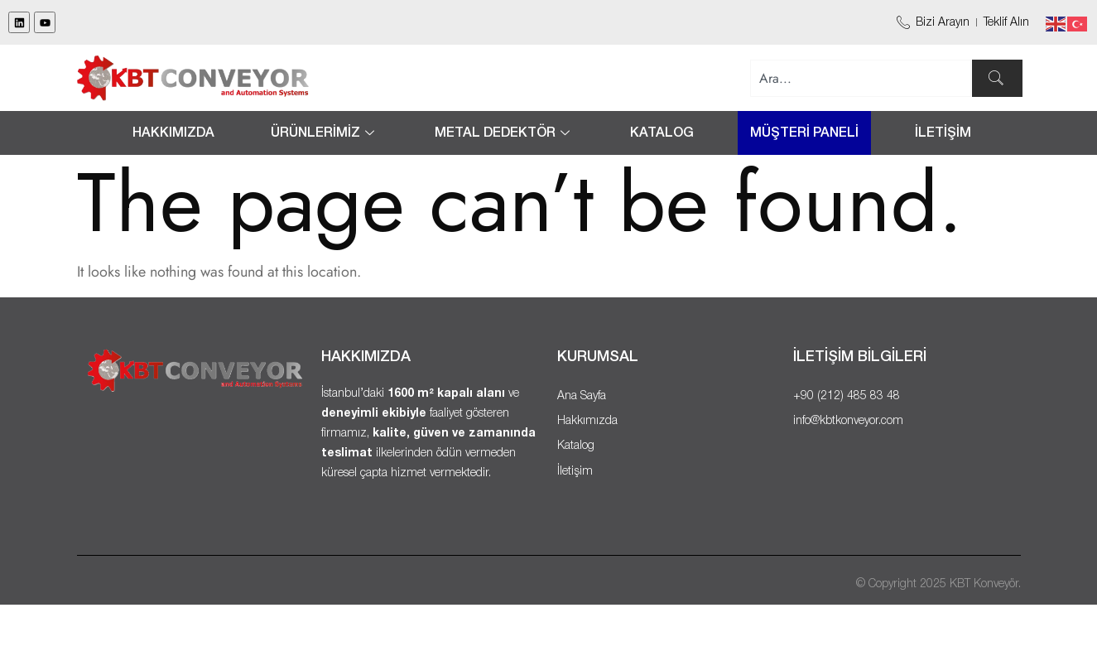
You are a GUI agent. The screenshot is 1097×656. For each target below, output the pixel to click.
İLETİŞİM (943, 133)
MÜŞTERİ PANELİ (804, 133)
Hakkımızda (173, 133)
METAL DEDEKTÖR (504, 133)
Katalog (662, 133)
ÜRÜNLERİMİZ (324, 133)
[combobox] (861, 78)
